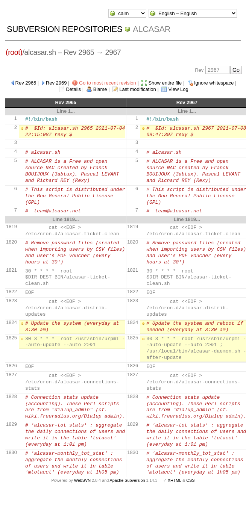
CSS (190, 480)
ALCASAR (151, 29)
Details (73, 89)
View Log (178, 89)
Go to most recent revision (107, 83)
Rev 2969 (56, 83)
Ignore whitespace (214, 83)
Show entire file (165, 83)
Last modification (137, 89)
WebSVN (82, 480)
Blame (100, 89)
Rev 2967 (186, 102)
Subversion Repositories (64, 29)
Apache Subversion (127, 480)
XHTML (174, 480)
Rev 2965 (25, 83)
